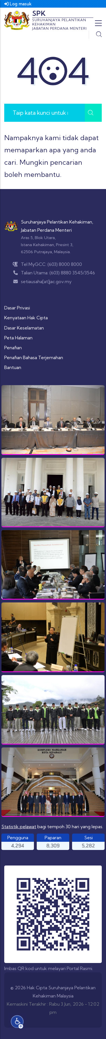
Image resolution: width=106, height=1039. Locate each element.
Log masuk (18, 3)
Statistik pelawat (18, 826)
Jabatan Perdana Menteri (46, 230)
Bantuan (12, 367)
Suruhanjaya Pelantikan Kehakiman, (57, 222)
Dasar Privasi (17, 308)
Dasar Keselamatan (24, 328)
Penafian (13, 347)
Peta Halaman (18, 337)
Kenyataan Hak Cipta (26, 317)
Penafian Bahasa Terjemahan (33, 357)
